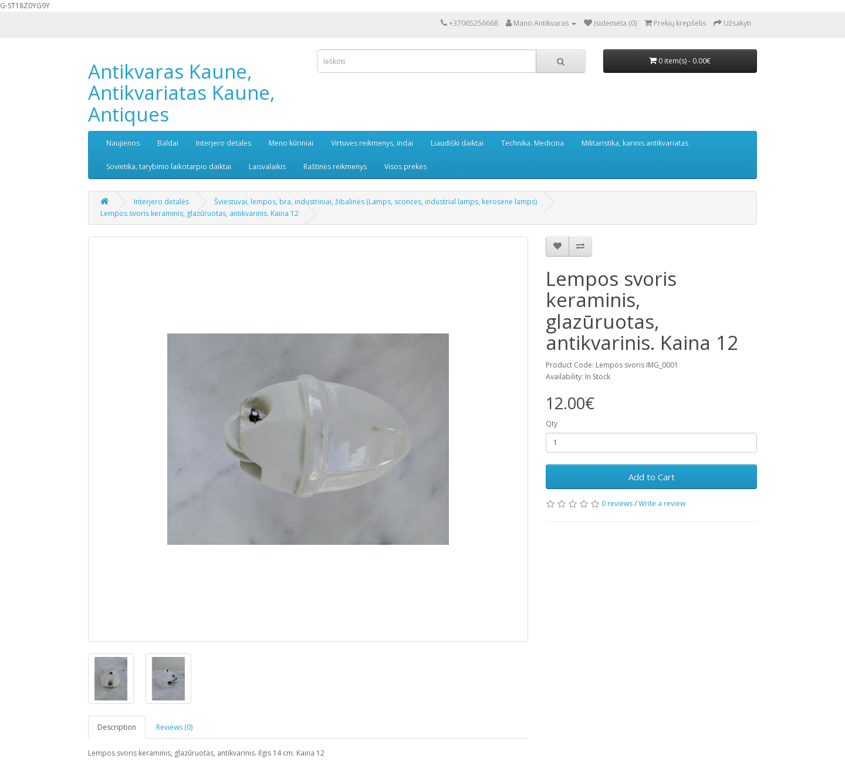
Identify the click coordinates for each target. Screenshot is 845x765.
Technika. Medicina (532, 143)
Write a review (661, 503)
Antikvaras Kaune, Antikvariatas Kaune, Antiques (181, 92)
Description (116, 727)
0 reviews (617, 503)
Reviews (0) (174, 727)
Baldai (167, 143)
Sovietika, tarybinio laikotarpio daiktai (168, 166)
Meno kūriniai (291, 143)
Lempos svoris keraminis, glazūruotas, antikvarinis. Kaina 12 (199, 213)
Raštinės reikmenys (335, 166)
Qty (551, 424)
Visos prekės (405, 166)
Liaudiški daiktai (457, 143)
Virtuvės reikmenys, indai (372, 143)
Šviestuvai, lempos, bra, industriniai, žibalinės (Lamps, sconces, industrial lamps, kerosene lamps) (375, 202)
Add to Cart (651, 477)
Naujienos (123, 143)
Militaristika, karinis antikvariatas (635, 143)
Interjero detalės (223, 143)
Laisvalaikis (267, 166)
